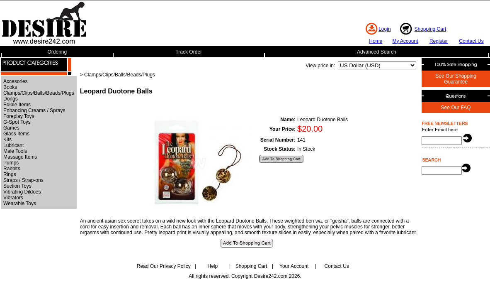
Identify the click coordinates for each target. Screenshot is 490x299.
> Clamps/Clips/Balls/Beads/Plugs (117, 75)
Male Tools (15, 151)
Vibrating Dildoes (22, 192)
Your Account (293, 266)
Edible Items (17, 105)
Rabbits (11, 169)
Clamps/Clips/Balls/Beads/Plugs (38, 93)
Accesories (15, 81)
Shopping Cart (430, 29)
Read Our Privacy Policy (164, 266)
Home (375, 41)
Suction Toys (17, 186)
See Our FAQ (456, 107)
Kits (7, 139)
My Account (405, 41)
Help (213, 266)
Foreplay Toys (18, 116)
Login (384, 29)
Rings (9, 174)
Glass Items (16, 134)
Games (11, 128)
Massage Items (20, 157)
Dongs (10, 99)
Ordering (57, 52)
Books (10, 87)
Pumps (11, 163)
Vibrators (13, 198)
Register (438, 41)
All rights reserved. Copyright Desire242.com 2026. (245, 276)
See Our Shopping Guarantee (455, 79)
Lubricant (13, 145)
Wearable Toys (19, 203)
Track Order (188, 52)
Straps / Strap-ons (23, 180)
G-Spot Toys (17, 122)
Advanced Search (376, 52)
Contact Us (471, 41)
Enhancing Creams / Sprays (34, 110)
